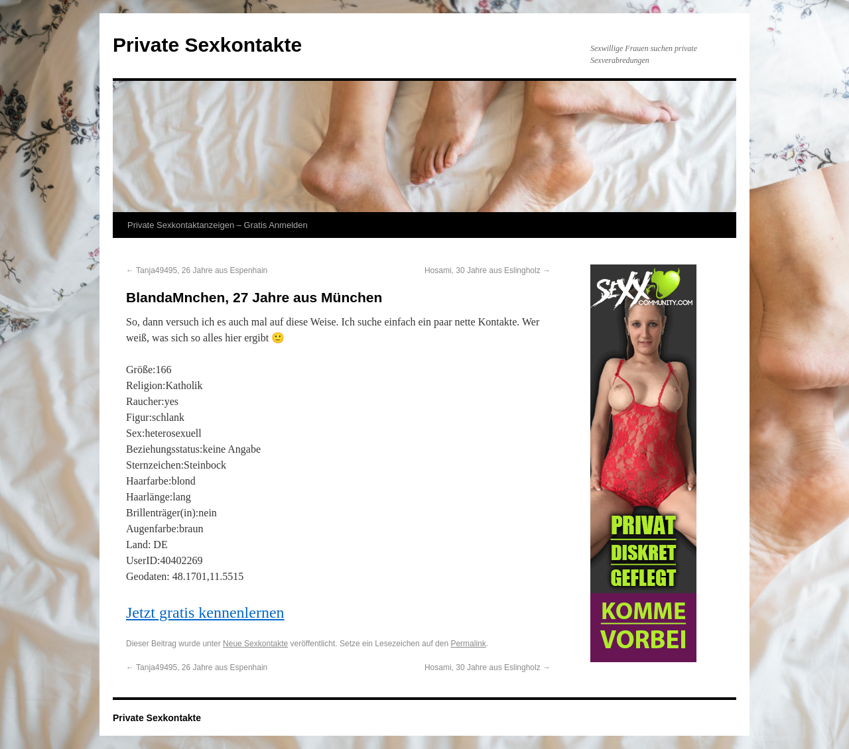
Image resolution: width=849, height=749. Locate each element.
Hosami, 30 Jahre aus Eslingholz (487, 270)
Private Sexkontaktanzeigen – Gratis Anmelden (217, 225)
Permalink (468, 643)
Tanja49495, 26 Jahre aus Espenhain (196, 270)
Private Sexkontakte (207, 45)
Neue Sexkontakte (255, 643)
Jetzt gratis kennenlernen (205, 612)
